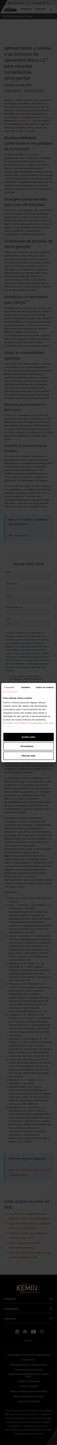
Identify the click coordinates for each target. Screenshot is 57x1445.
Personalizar (29, 746)
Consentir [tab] (9, 687)
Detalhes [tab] (25, 687)
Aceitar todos (28, 737)
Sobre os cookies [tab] (45, 687)
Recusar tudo (28, 755)
